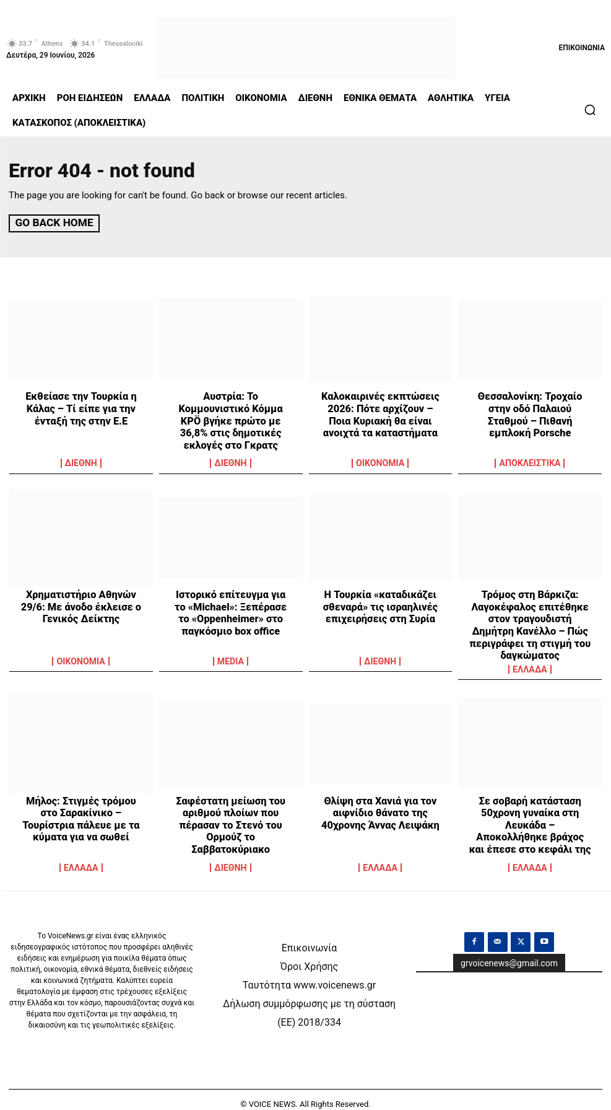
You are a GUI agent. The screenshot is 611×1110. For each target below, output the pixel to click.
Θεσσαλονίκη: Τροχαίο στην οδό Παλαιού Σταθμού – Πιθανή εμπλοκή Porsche (530, 407)
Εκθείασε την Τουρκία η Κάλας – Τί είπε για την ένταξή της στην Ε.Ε (81, 407)
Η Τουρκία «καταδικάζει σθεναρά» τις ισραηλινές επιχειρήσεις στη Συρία (380, 605)
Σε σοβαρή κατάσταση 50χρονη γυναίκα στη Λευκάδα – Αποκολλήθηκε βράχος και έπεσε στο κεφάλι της (530, 814)
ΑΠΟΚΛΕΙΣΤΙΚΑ (530, 463)
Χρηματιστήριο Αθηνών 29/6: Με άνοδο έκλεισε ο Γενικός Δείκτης (81, 605)
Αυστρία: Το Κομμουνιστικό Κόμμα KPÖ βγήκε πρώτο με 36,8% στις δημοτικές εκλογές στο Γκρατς (231, 412)
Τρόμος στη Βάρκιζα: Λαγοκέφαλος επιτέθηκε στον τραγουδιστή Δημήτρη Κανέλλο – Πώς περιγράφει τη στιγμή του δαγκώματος (530, 616)
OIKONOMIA (381, 463)
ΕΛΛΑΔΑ (530, 660)
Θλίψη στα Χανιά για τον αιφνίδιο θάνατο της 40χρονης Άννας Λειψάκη (380, 803)
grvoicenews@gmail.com (509, 953)
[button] (590, 109)
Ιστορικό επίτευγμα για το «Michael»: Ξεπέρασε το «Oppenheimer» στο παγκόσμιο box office (231, 610)
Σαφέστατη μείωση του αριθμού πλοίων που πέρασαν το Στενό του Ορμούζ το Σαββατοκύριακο (230, 808)
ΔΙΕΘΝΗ (81, 463)
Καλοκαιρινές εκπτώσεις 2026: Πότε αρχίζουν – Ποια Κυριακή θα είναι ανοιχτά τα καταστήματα (380, 412)
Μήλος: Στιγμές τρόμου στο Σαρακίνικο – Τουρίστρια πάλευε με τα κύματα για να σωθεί (81, 808)
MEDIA (230, 660)
